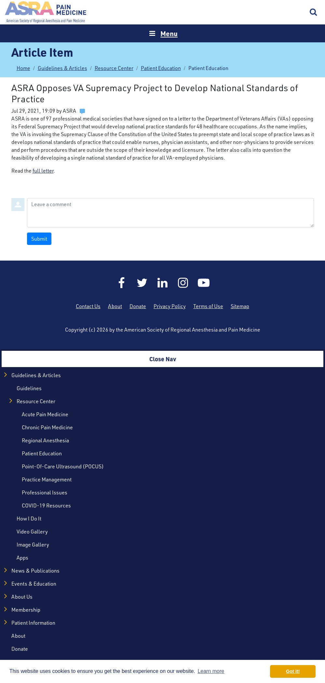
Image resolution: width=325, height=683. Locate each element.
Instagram (183, 282)
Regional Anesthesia (45, 440)
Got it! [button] (293, 671)
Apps (22, 557)
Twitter (142, 282)
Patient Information (33, 622)
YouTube (203, 282)
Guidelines (29, 388)
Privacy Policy (170, 306)
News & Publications (35, 570)
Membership (25, 609)
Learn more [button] (210, 671)
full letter (43, 170)
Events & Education (33, 583)
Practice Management (47, 479)
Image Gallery (33, 544)
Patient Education (161, 68)
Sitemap (240, 306)
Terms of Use (208, 306)
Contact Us (88, 306)
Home (45, 12)
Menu (169, 33)
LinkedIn (162, 282)
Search (313, 12)
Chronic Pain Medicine (47, 427)
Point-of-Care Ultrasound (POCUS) (63, 466)
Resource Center (114, 68)
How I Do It (29, 518)
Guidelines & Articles (62, 68)
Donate (137, 306)
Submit (39, 238)
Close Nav (162, 359)
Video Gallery (32, 531)
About (115, 306)
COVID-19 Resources (46, 505)
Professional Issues (44, 492)
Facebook (121, 282)
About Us (22, 596)
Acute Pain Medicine (45, 414)
